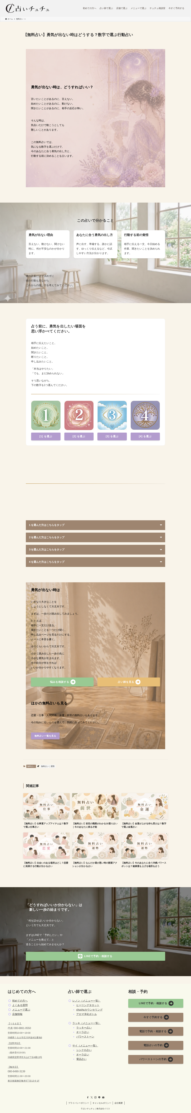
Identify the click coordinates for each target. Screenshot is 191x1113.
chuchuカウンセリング (89, 1009)
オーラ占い (82, 1032)
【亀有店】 (13, 1067)
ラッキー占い (84, 1027)
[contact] (103, 1097)
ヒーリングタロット (87, 1005)
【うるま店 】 (15, 1023)
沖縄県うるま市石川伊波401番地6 (25, 1037)
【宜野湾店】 (14, 1043)
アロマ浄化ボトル (86, 1014)
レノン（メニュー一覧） (86, 1000)
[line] (99, 1097)
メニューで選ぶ (21, 1009)
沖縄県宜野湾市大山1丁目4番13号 (25, 1057)
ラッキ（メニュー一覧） (86, 1023)
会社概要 (118, 1103)
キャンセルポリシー (101, 1103)
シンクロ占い (84, 1050)
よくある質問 (20, 1005)
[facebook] (87, 1097)
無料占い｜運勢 (48, 766)
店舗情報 (17, 1014)
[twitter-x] (91, 1097)
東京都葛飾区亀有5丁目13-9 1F (23, 1081)
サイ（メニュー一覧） (85, 1045)
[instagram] (95, 1097)
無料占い (31, 766)
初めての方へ (20, 1000)
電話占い (81, 1059)
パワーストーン (85, 1036)
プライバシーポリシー (78, 1103)
